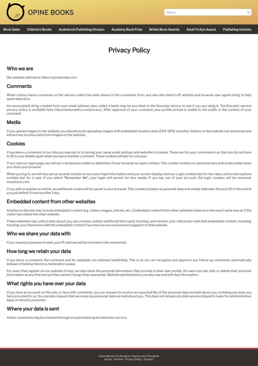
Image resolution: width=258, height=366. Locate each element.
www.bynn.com (18, 182)
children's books (39, 29)
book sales (11, 29)
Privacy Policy (133, 359)
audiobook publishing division (81, 29)
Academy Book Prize (126, 29)
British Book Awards (164, 29)
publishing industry (237, 29)
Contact (149, 359)
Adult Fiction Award (201, 29)
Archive (118, 359)
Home (108, 359)
